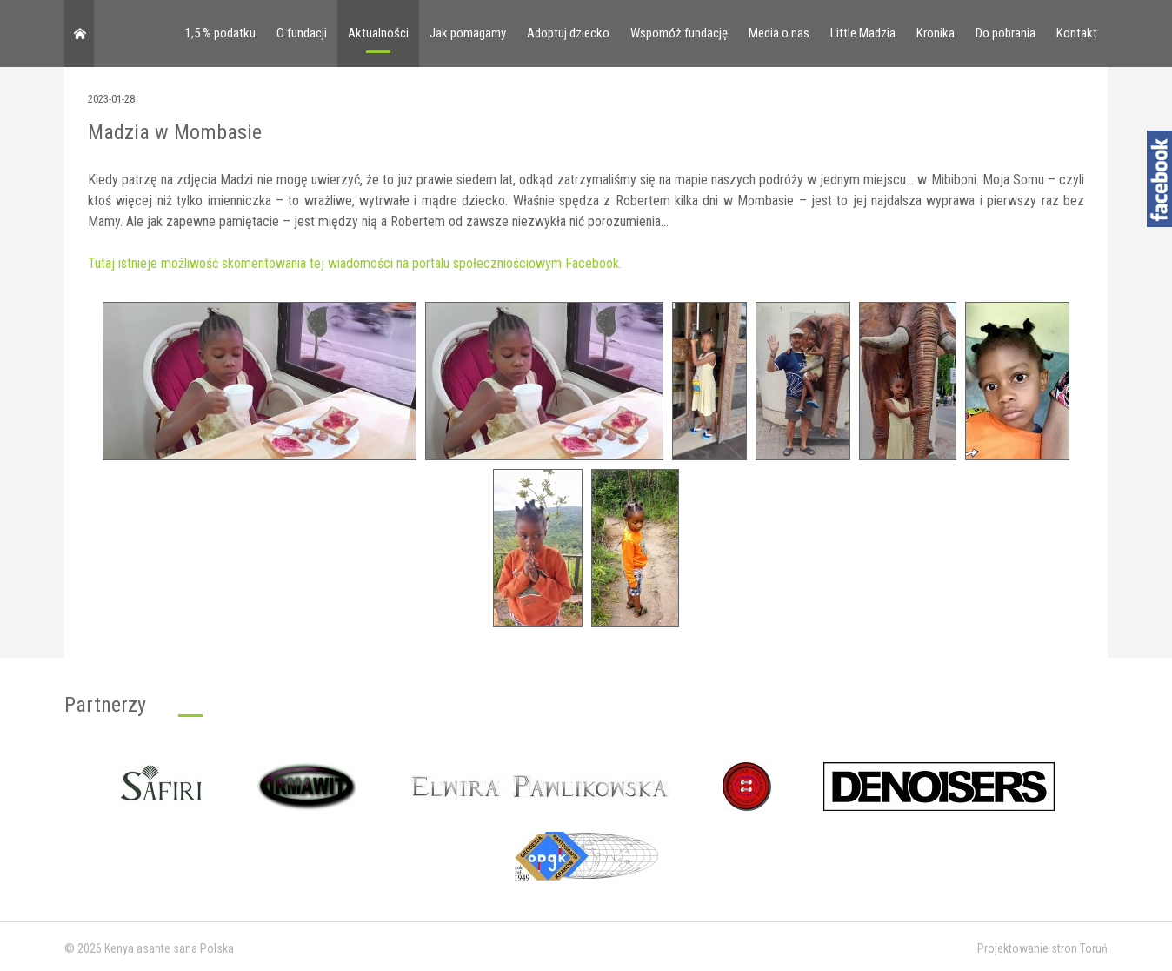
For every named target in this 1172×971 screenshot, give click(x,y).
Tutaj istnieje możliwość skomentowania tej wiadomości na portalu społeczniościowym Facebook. (355, 263)
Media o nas (779, 33)
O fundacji (301, 33)
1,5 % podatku (220, 33)
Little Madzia (863, 33)
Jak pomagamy (468, 33)
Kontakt (1076, 33)
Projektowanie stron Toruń (1042, 948)
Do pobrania (1005, 33)
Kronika (935, 33)
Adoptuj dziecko (568, 33)
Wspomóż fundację (679, 33)
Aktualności (378, 33)
